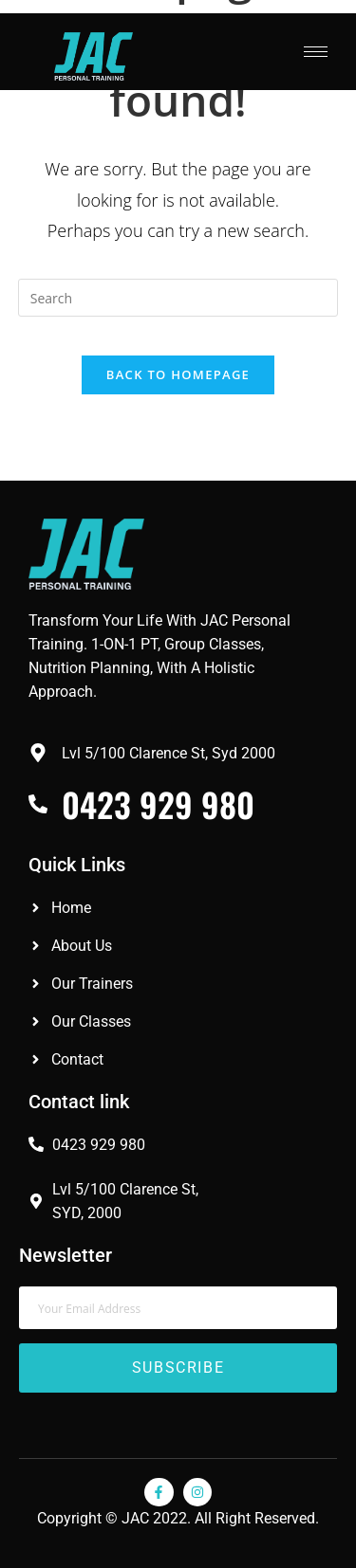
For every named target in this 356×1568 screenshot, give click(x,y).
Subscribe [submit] (178, 1367)
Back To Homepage (178, 374)
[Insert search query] (178, 298)
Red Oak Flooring (54, 1416)
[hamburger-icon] (315, 51)
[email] (178, 1307)
